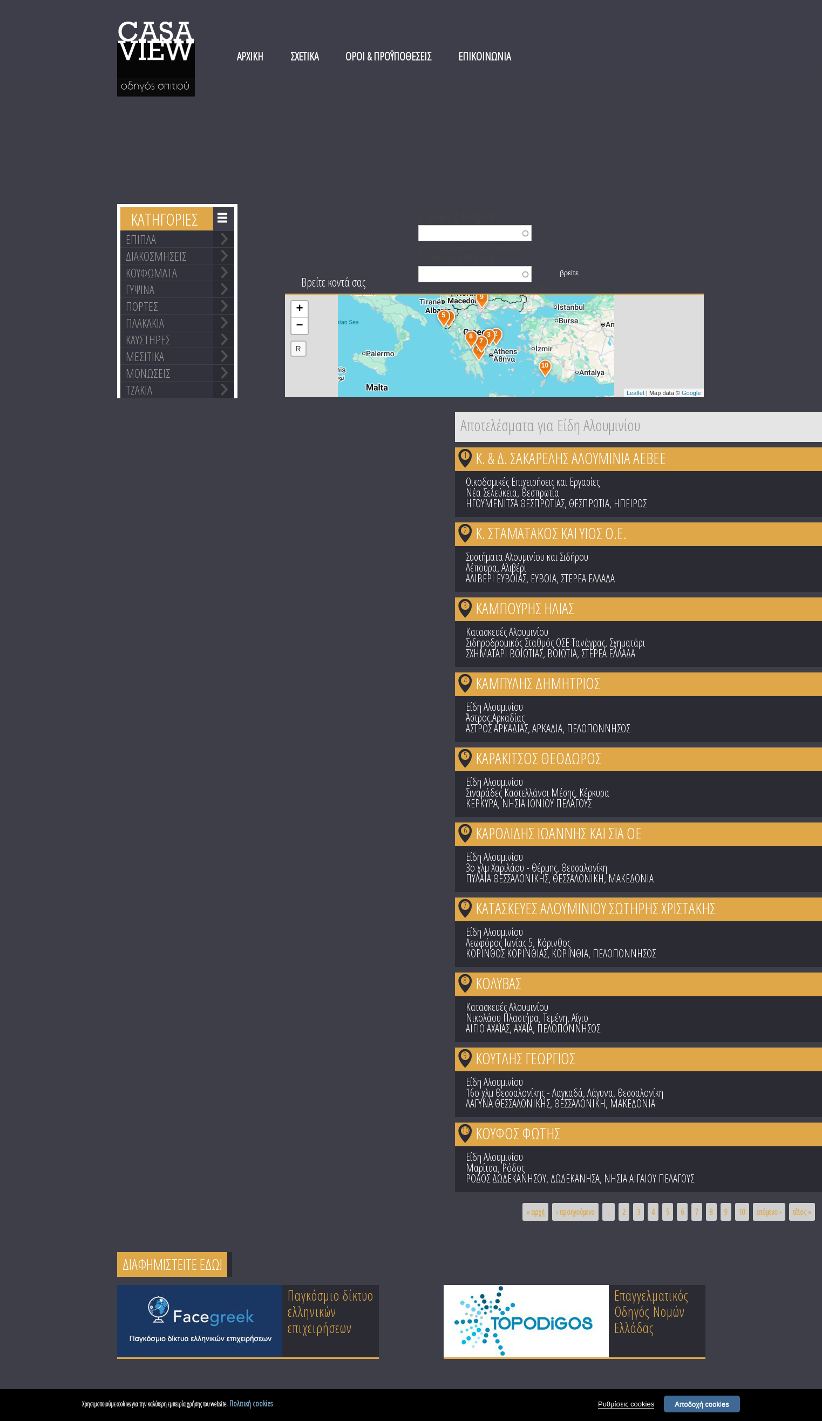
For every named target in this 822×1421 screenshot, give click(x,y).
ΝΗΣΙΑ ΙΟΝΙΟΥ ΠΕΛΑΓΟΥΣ (547, 803)
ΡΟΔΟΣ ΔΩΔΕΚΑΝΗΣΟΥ (506, 1178)
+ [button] (299, 309)
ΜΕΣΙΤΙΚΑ (145, 356)
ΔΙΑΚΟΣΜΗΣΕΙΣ (156, 256)
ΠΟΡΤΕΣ (142, 306)
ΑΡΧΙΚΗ (250, 56)
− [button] (299, 326)
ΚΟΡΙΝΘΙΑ (570, 953)
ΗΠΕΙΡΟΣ (630, 503)
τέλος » (802, 1212)
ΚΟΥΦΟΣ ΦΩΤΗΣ (517, 1133)
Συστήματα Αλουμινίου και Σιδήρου (527, 556)
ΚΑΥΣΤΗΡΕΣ (148, 339)
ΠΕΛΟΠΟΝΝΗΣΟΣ (598, 728)
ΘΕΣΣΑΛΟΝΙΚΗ (578, 878)
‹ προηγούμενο (575, 1212)
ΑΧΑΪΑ (523, 1028)
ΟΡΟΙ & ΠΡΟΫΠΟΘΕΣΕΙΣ (388, 56)
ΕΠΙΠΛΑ (141, 239)
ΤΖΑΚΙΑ (139, 390)
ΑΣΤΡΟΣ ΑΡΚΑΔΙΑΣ (497, 728)
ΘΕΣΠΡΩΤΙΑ (589, 503)
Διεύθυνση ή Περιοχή (455, 257)
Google (691, 393)
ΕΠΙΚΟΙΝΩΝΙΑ (484, 56)
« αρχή (535, 1212)
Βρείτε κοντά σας (333, 282)
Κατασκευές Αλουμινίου (507, 631)
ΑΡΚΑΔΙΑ (547, 728)
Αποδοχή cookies (702, 1405)
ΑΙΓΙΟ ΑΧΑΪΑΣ (487, 1028)
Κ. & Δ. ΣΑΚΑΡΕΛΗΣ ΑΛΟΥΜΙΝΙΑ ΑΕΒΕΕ (570, 457)
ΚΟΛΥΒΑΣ (498, 983)
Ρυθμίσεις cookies (626, 1405)
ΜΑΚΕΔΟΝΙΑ (631, 878)
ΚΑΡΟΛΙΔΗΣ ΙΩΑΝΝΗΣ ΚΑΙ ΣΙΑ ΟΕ (558, 833)
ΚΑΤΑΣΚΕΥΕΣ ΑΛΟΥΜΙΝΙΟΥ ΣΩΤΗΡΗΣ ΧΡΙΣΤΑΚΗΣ (595, 908)
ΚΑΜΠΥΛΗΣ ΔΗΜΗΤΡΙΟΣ (537, 682)
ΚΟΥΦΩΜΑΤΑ (151, 272)
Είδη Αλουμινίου (494, 706)
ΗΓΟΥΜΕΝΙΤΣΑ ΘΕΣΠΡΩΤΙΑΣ (515, 503)
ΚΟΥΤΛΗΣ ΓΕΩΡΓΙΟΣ (525, 1058)
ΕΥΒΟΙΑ (543, 578)
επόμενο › (769, 1212)
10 (465, 1130)
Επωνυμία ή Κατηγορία (458, 216)
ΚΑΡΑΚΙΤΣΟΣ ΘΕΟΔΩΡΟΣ (538, 758)
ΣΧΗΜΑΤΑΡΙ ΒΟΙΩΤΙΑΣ (504, 653)
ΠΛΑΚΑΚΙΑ (145, 323)
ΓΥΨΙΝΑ (140, 289)
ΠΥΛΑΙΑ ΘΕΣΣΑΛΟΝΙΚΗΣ (507, 878)
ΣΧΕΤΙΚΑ (304, 56)
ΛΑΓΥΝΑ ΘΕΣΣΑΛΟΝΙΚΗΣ (508, 1103)
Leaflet (635, 393)
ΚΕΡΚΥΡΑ (482, 803)
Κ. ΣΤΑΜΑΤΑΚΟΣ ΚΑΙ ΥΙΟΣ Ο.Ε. (551, 532)
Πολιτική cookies (251, 1404)
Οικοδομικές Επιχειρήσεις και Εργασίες (533, 481)
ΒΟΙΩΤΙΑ (562, 653)
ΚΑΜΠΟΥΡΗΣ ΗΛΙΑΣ (524, 607)
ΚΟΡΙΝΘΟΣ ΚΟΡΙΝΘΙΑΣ (506, 953)
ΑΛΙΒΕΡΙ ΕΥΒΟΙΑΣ (496, 578)
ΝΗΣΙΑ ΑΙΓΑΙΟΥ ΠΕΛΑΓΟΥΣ (649, 1178)
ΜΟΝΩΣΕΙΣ (148, 373)
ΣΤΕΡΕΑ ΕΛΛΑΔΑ (588, 578)
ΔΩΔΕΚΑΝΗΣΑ (575, 1178)
